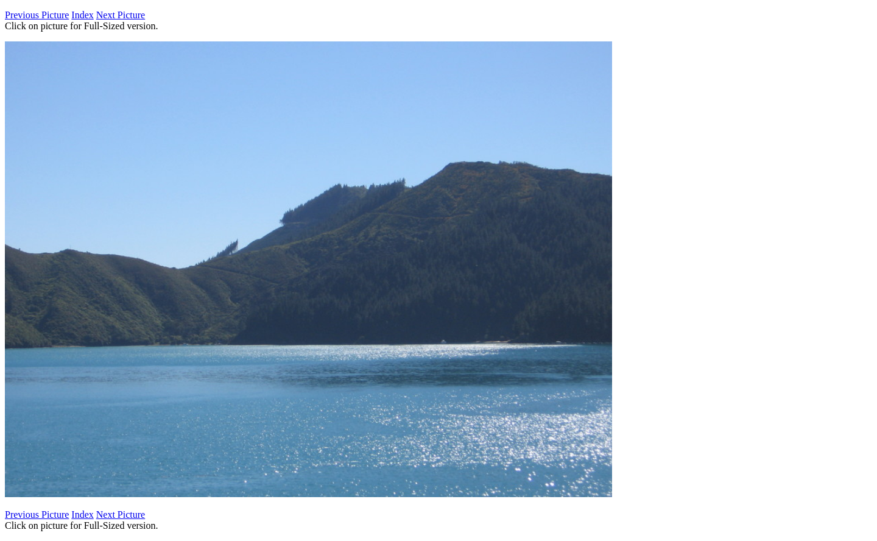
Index (82, 15)
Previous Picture (37, 15)
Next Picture (120, 15)
